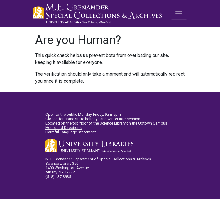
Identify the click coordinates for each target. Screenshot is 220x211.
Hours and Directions (63, 127)
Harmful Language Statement (70, 132)
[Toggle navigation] (179, 14)
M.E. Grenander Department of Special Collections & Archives (99, 14)
